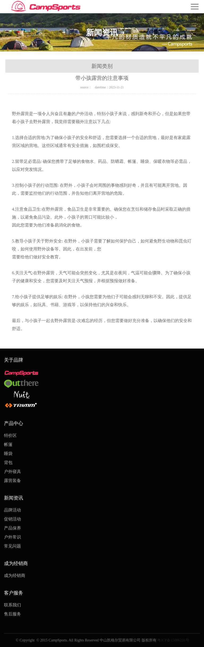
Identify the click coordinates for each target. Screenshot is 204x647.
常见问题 (12, 546)
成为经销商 (14, 575)
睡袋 (8, 453)
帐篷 (8, 444)
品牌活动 (12, 510)
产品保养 (12, 528)
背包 (8, 462)
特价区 (10, 435)
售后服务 (12, 614)
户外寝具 (12, 471)
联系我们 (12, 605)
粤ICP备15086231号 (172, 640)
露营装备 (12, 480)
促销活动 (12, 519)
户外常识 (12, 537)
